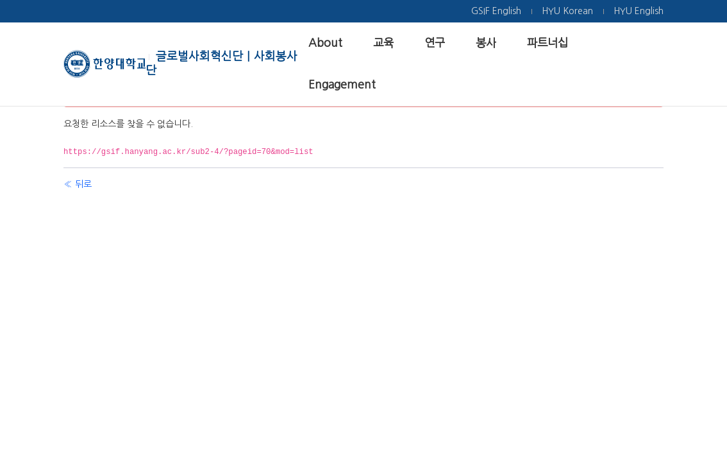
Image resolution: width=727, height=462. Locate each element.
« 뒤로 (77, 184)
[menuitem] (496, 11)
